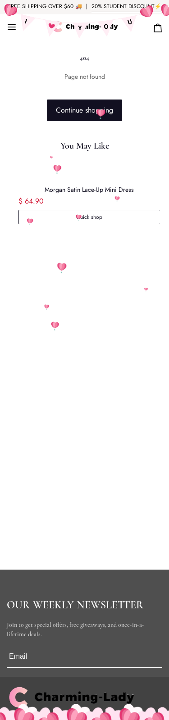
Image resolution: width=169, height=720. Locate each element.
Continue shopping (84, 110)
